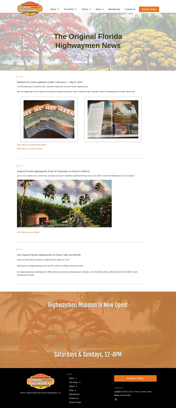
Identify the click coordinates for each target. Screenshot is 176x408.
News (21, 77)
